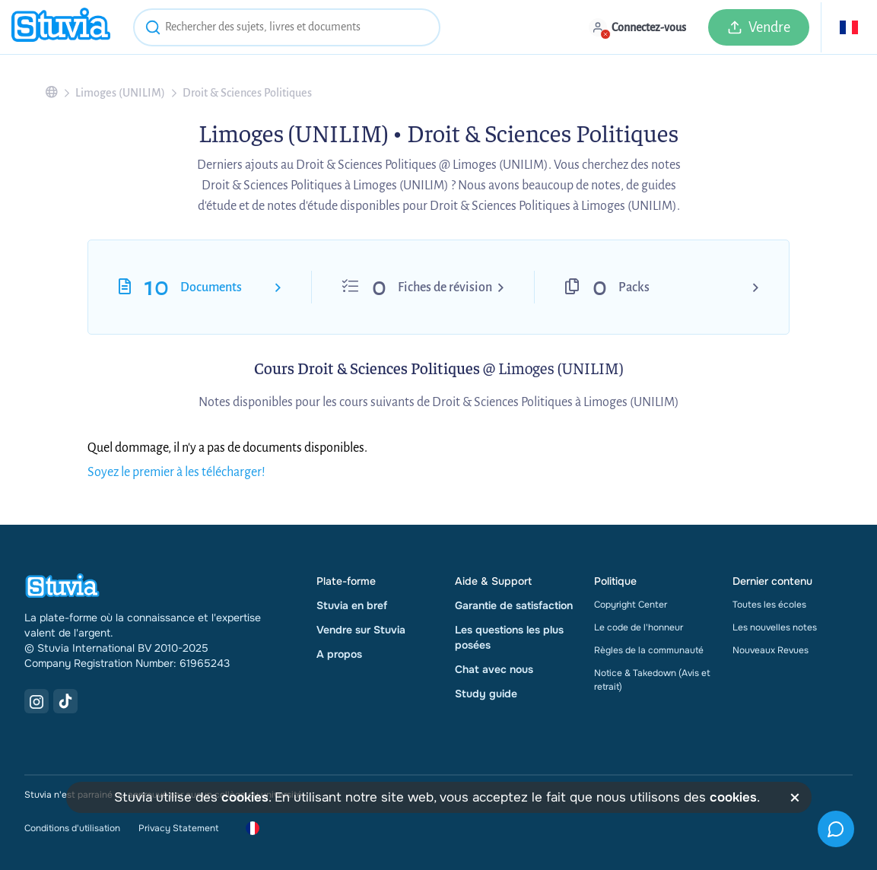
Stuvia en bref (351, 605)
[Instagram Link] (36, 701)
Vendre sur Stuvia (360, 630)
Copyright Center (630, 605)
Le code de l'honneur (638, 627)
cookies (245, 797)
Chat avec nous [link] (494, 669)
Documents (211, 287)
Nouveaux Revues (770, 650)
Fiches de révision (445, 287)
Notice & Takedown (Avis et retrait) (652, 680)
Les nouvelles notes (774, 627)
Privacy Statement (178, 828)
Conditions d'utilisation (72, 828)
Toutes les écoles (769, 605)
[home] (60, 27)
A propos (339, 654)
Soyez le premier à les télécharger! (176, 472)
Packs (634, 287)
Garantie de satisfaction (514, 605)
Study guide (486, 693)
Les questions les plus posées (509, 637)
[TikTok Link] (65, 701)
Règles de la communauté (649, 650)
